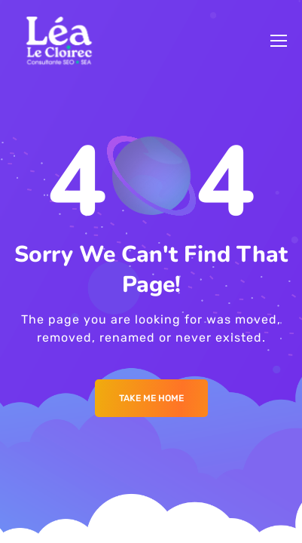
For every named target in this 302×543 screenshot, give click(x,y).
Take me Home (151, 398)
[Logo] (59, 41)
